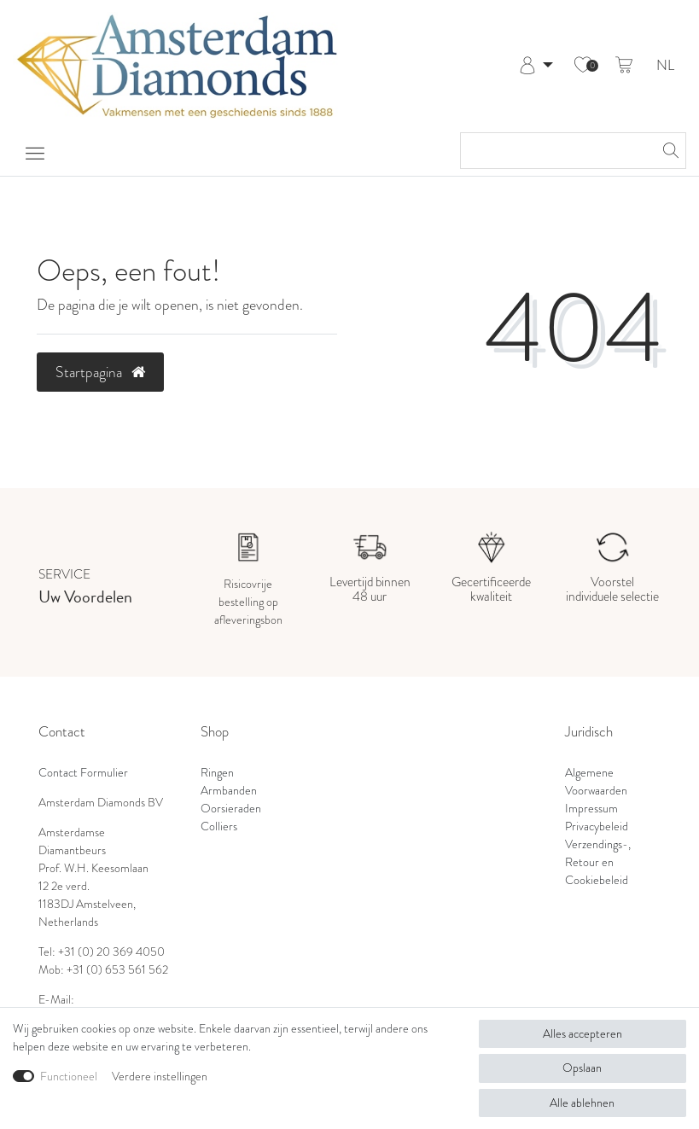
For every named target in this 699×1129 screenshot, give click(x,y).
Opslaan (582, 1068)
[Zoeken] (668, 150)
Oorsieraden (231, 808)
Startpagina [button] (100, 372)
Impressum (591, 808)
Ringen (217, 773)
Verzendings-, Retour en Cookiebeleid (598, 862)
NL (665, 66)
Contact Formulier (83, 773)
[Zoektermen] (556, 150)
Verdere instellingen (159, 1076)
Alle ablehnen (582, 1103)
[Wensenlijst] (582, 65)
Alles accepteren (582, 1034)
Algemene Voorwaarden (596, 782)
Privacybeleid (596, 826)
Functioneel (68, 1076)
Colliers (219, 826)
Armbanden (229, 791)
